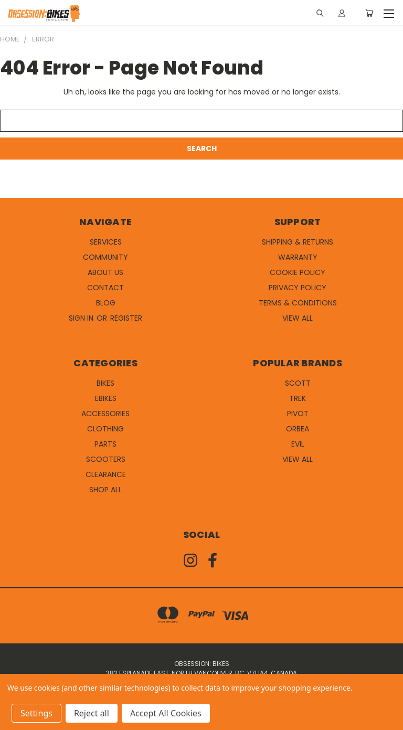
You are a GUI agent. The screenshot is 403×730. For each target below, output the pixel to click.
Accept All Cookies (166, 713)
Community (105, 257)
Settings (36, 713)
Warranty (297, 257)
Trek (297, 398)
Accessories (105, 413)
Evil (297, 444)
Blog (105, 303)
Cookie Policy (297, 272)
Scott (298, 383)
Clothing (105, 429)
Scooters (105, 459)
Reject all (91, 713)
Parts (105, 444)
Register (126, 318)
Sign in (82, 318)
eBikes (105, 398)
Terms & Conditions (298, 303)
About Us (105, 272)
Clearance (106, 474)
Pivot (298, 413)
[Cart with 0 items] (369, 13)
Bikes (105, 383)
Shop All (105, 489)
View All (297, 318)
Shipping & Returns (297, 242)
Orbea (297, 429)
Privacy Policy (297, 287)
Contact (105, 287)
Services (106, 242)
